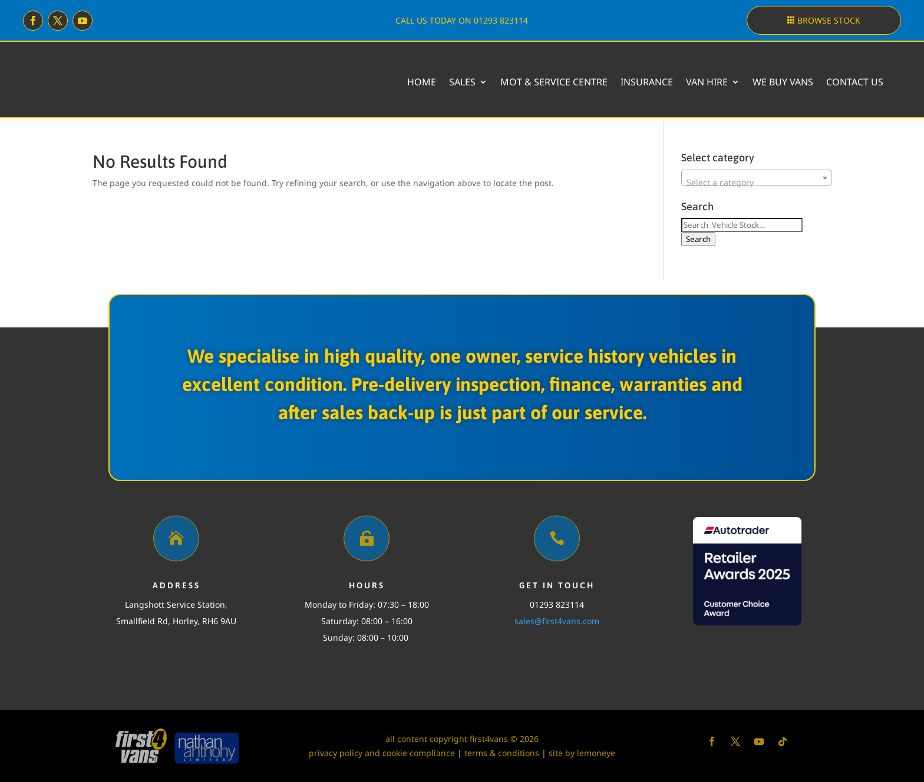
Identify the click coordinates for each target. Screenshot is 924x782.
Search (698, 239)
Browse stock (828, 20)
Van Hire (707, 81)
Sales (462, 81)
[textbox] (756, 182)
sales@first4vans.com (556, 621)
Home (421, 81)
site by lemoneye (582, 752)
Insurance (647, 81)
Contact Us (854, 81)
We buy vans (783, 81)
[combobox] (756, 178)
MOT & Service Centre (554, 81)
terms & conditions (501, 752)
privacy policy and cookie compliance (382, 752)
